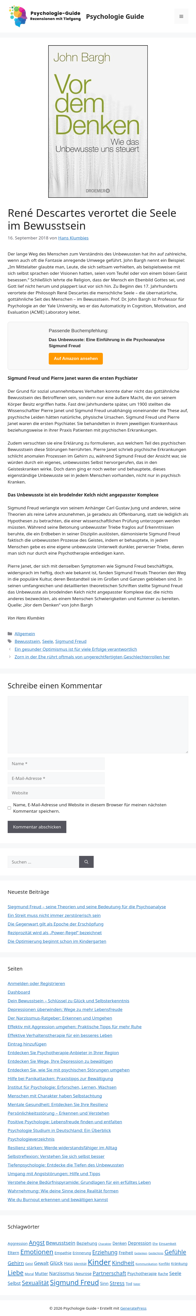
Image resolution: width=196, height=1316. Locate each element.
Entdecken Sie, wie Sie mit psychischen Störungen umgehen (69, 1070)
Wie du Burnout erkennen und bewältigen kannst (58, 1199)
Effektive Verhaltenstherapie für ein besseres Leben (60, 1035)
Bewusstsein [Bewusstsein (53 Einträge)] (60, 1242)
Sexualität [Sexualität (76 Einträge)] (35, 1283)
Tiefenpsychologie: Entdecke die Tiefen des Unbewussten (66, 1165)
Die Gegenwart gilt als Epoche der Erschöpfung (56, 924)
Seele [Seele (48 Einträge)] (175, 1273)
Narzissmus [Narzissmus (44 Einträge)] (62, 1273)
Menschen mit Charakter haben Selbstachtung (55, 1096)
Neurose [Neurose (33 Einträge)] (84, 1273)
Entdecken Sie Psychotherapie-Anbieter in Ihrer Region (63, 1052)
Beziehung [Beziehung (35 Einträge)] (87, 1243)
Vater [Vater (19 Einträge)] (136, 1284)
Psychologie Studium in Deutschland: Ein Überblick (59, 1130)
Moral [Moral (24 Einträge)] (29, 1274)
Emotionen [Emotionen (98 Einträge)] (36, 1251)
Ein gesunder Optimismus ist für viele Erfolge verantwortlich (76, 649)
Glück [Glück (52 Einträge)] (56, 1263)
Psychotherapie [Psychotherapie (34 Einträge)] (142, 1273)
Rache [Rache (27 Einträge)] (163, 1273)
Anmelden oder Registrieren (36, 983)
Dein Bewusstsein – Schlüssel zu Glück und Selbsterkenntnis (68, 1001)
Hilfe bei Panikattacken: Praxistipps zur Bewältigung (60, 1078)
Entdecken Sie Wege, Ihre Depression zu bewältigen (60, 1061)
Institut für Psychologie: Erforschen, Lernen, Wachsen (62, 1087)
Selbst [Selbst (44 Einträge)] (14, 1283)
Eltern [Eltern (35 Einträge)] (13, 1253)
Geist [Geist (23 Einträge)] (29, 1263)
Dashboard (19, 992)
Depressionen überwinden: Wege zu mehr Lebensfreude (65, 1009)
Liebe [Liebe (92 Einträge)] (15, 1272)
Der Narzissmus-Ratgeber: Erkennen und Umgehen (60, 1018)
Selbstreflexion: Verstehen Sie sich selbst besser (56, 1156)
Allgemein (25, 634)
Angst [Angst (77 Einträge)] (37, 1242)
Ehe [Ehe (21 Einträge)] (155, 1244)
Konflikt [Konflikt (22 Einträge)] (164, 1264)
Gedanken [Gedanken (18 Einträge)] (140, 1253)
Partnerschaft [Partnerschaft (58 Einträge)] (109, 1273)
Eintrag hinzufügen (27, 1044)
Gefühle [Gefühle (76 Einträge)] (175, 1252)
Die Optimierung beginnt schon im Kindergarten (57, 941)
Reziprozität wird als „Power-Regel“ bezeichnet (55, 932)
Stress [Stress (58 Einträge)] (117, 1283)
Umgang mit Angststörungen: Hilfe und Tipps (54, 1173)
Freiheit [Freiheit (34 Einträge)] (126, 1253)
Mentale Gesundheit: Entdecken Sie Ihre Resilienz (58, 1104)
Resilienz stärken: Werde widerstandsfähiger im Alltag (62, 1148)
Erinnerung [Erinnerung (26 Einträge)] (81, 1252)
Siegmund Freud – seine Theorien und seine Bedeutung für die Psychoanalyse (87, 907)
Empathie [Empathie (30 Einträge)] (62, 1252)
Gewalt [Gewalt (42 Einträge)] (41, 1263)
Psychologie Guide (115, 16)
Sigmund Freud (71, 641)
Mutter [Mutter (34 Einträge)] (41, 1273)
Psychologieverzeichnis (31, 1139)
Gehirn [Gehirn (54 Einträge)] (16, 1263)
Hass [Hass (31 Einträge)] (68, 1263)
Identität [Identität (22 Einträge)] (80, 1264)
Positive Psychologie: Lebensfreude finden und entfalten (65, 1122)
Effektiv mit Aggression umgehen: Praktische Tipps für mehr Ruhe (75, 1027)
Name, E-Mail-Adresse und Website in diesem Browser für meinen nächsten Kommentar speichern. (90, 808)
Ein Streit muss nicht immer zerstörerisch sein (54, 915)
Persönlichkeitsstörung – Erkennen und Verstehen (58, 1113)
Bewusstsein (27, 641)
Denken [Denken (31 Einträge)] (120, 1243)
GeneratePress (133, 1308)
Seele (47, 641)
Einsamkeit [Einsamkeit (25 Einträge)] (167, 1243)
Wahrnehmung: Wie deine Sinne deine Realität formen (63, 1191)
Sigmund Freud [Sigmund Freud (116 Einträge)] (74, 1282)
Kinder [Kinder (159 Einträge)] (99, 1262)
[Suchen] (86, 862)
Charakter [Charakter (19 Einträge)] (104, 1244)
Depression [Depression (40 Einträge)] (139, 1243)
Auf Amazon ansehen (76, 358)
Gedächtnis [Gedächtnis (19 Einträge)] (156, 1253)
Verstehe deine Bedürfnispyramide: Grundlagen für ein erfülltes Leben (79, 1182)
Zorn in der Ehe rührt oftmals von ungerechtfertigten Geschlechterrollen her (92, 657)
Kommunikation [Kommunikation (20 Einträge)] (146, 1264)
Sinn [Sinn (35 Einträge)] (104, 1283)
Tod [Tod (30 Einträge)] (129, 1283)
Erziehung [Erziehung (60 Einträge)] (104, 1252)
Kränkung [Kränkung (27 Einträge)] (179, 1263)
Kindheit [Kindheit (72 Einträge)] (123, 1263)
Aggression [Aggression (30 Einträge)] (18, 1243)
